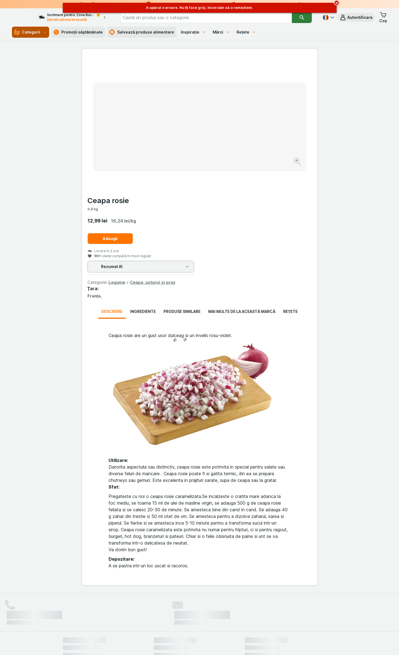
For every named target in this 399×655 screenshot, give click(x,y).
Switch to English (209, 621)
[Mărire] (180, 144)
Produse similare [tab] (182, 178)
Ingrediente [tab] (143, 178)
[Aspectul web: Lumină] (199, 643)
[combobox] (214, 17)
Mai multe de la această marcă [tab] (241, 178)
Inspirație (193, 32)
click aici (132, 607)
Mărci (221, 32)
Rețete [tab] (290, 178)
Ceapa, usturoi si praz (270, 148)
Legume (234, 148)
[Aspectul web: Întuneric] (227, 643)
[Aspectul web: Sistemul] (171, 643)
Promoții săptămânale (78, 32)
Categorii (30, 32)
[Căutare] (302, 17)
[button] (356, 17)
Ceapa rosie (226, 67)
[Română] (328, 17)
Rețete (246, 32)
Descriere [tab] (111, 178)
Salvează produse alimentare (141, 32)
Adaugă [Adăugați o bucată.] (227, 105)
